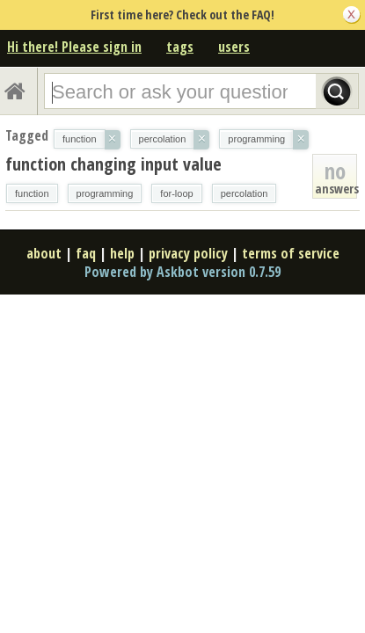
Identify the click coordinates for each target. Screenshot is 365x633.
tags (179, 46)
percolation (244, 193)
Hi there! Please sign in (74, 46)
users (234, 46)
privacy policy (188, 253)
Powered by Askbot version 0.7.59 (182, 271)
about (44, 253)
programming (105, 193)
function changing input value (113, 164)
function (32, 193)
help (122, 253)
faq (86, 253)
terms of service (290, 253)
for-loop (176, 193)
